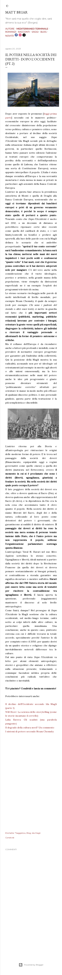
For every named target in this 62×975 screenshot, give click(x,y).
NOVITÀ (9, 35)
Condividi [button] (9, 837)
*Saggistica (20, 833)
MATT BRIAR (16, 12)
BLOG (44, 31)
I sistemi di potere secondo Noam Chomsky (29, 731)
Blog (28, 833)
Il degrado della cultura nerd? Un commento (29, 727)
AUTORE (9, 28)
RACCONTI (24, 31)
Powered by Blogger (31, 965)
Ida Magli (36, 833)
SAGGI (35, 31)
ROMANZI (10, 31)
